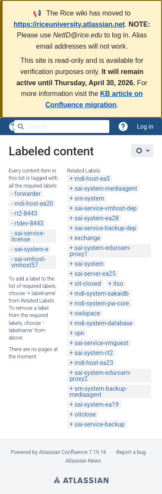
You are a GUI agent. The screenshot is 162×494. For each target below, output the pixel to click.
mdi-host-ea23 (93, 362)
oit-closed (87, 283)
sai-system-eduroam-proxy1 (100, 250)
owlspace (87, 313)
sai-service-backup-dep (105, 228)
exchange (87, 238)
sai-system (88, 263)
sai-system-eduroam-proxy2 (100, 375)
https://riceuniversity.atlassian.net (69, 24)
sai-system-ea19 (96, 404)
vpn (79, 333)
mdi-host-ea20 (33, 203)
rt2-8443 (25, 213)
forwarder (27, 193)
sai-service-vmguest (101, 343)
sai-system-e (31, 249)
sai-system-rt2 (93, 352)
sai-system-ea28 (96, 218)
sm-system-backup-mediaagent (98, 391)
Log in (145, 126)
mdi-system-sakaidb (101, 293)
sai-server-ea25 (94, 273)
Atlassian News (83, 461)
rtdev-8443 (28, 223)
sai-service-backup (99, 424)
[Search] (20, 126)
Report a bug (131, 452)
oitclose (84, 414)
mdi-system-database (103, 323)
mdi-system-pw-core (101, 303)
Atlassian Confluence (63, 452)
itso (118, 283)
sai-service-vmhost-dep (105, 208)
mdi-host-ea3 (92, 178)
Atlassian (81, 479)
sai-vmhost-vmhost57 (28, 262)
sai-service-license (28, 236)
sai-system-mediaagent (105, 188)
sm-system (89, 198)
